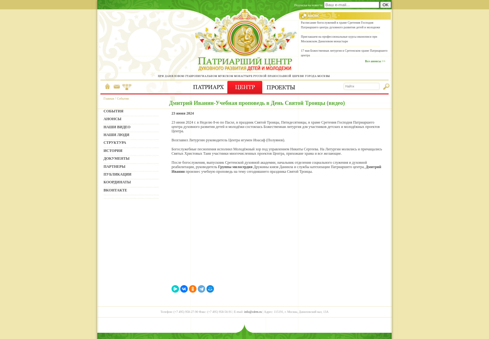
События (123, 98)
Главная (109, 98)
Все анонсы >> (375, 61)
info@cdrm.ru (253, 311)
